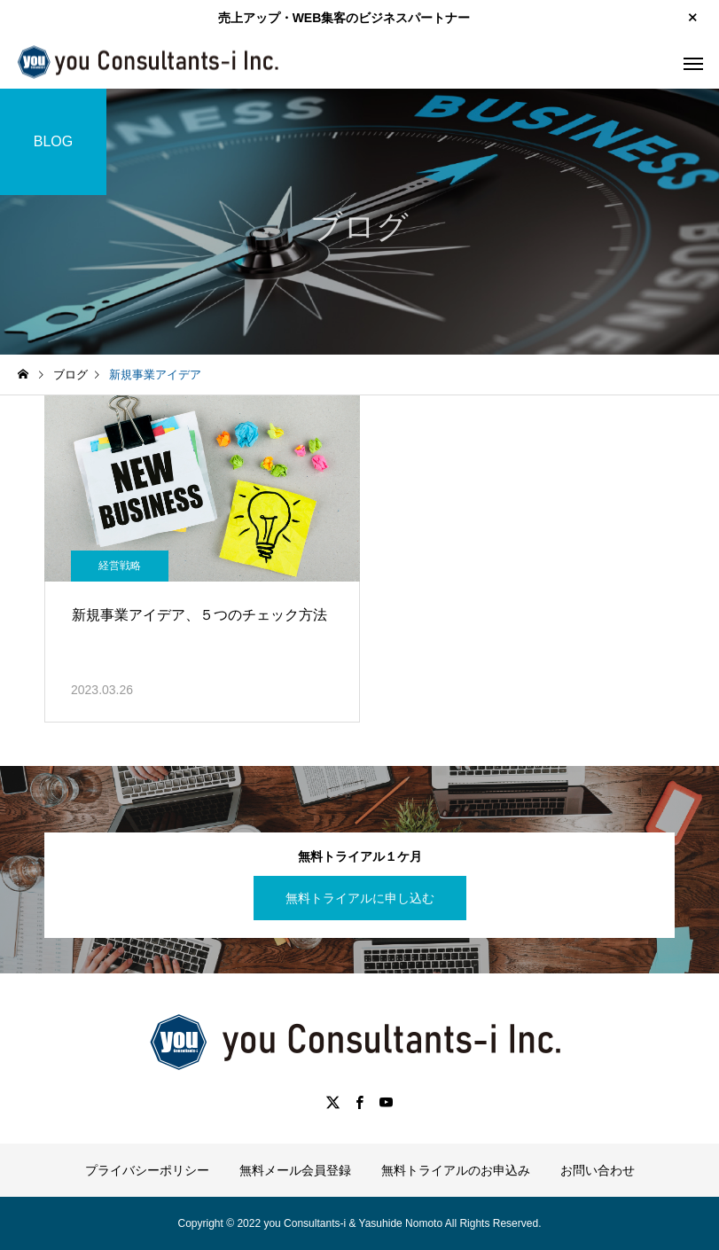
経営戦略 (119, 565)
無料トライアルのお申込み (455, 1170)
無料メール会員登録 (295, 1170)
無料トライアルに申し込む (359, 898)
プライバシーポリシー (147, 1170)
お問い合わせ (597, 1170)
